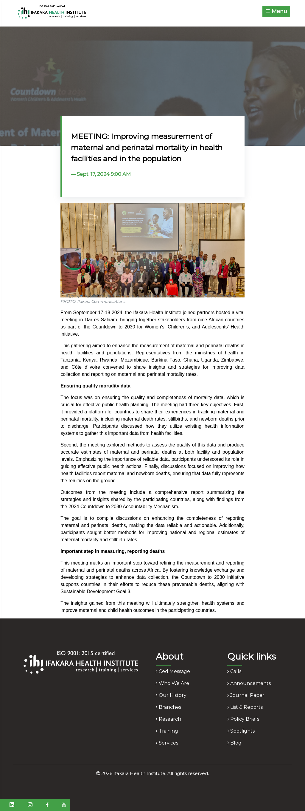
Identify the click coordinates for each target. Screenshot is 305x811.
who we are (172, 683)
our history (171, 695)
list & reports (245, 707)
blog (234, 743)
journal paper (245, 695)
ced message (173, 671)
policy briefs (243, 719)
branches (168, 707)
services (167, 743)
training (167, 731)
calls (234, 671)
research (168, 719)
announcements (249, 683)
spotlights (241, 731)
